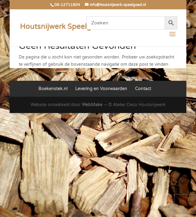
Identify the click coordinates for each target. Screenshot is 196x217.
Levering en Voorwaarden (101, 88)
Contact (143, 88)
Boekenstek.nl (52, 88)
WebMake (92, 104)
